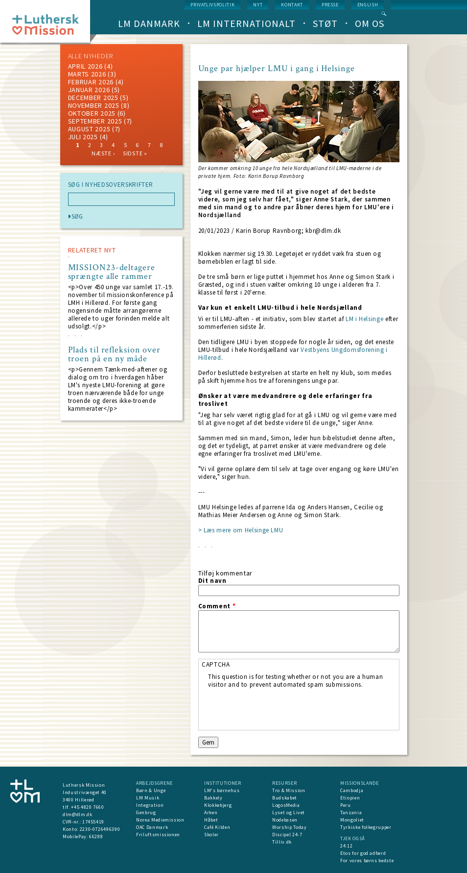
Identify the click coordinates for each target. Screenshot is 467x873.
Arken (210, 812)
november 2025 (93, 105)
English (367, 4)
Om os (369, 23)
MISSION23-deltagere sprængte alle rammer (111, 272)
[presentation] (282, 708)
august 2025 (89, 129)
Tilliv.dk (282, 842)
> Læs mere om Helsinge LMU (240, 530)
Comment (217, 606)
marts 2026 (87, 74)
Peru (345, 805)
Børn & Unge (150, 790)
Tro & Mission (288, 790)
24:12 (346, 846)
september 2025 (95, 121)
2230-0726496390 (100, 829)
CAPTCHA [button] (216, 664)
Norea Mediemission (160, 820)
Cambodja (351, 790)
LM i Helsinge (365, 319)
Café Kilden (217, 827)
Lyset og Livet (288, 812)
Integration (149, 805)
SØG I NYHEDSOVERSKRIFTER (111, 185)
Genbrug (146, 812)
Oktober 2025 (92, 113)
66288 (96, 836)
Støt (325, 23)
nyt (257, 4)
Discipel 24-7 (287, 834)
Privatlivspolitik (212, 4)
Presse (330, 4)
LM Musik (147, 798)
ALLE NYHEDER (90, 55)
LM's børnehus (221, 790)
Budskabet (284, 798)
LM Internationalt (246, 23)
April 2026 (85, 66)
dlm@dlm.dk (78, 814)
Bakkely (213, 798)
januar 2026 (89, 89)
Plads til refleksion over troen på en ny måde (114, 354)
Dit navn (212, 581)
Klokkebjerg (218, 805)
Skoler (211, 834)
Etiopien (350, 798)
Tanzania (351, 812)
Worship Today (289, 827)
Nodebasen (285, 820)
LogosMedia (286, 805)
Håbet (211, 820)
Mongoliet (352, 820)
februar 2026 (91, 81)
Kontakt (292, 4)
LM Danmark (149, 23)
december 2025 (93, 97)
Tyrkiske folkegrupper (366, 827)
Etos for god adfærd (363, 853)
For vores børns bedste (367, 860)
